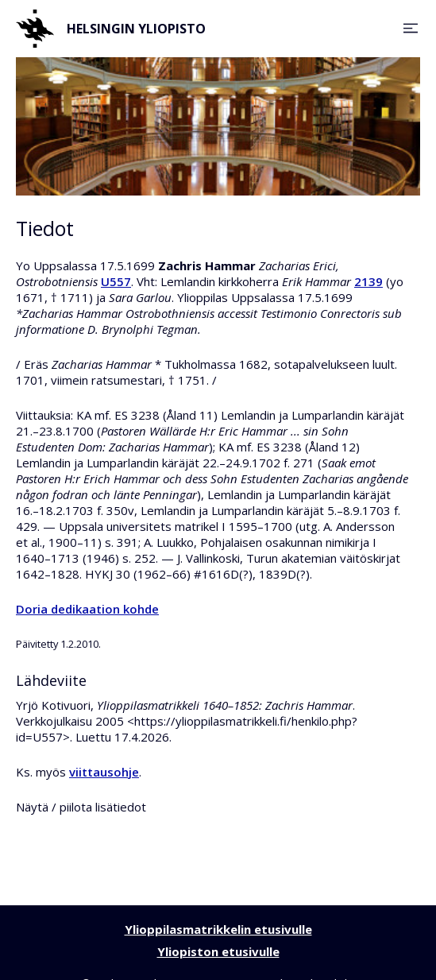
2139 (368, 281)
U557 (116, 281)
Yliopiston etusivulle (218, 951)
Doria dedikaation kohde (87, 609)
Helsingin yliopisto (111, 29)
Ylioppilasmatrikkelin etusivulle (218, 929)
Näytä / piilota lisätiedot (81, 807)
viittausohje (104, 772)
